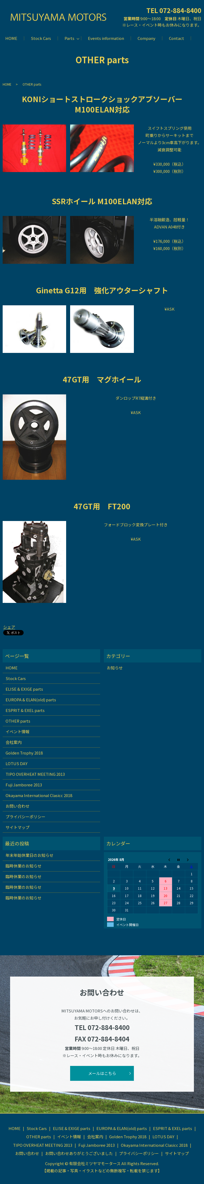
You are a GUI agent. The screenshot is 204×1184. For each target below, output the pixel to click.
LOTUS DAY (16, 763)
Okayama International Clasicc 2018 (39, 795)
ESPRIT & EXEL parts (25, 710)
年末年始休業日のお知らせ (29, 855)
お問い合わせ (17, 806)
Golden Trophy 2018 (24, 753)
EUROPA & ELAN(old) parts (31, 699)
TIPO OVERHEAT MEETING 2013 (35, 774)
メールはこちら (102, 1073)
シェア (9, 627)
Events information (106, 38)
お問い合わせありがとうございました (79, 1153)
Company (146, 38)
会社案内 (14, 742)
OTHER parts (18, 721)
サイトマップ (17, 827)
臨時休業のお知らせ (23, 866)
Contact (176, 38)
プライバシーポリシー (25, 816)
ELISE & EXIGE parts (24, 689)
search (195, 38)
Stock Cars (41, 38)
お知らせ (115, 667)
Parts (69, 38)
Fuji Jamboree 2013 (24, 784)
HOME (11, 38)
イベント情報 (17, 731)
